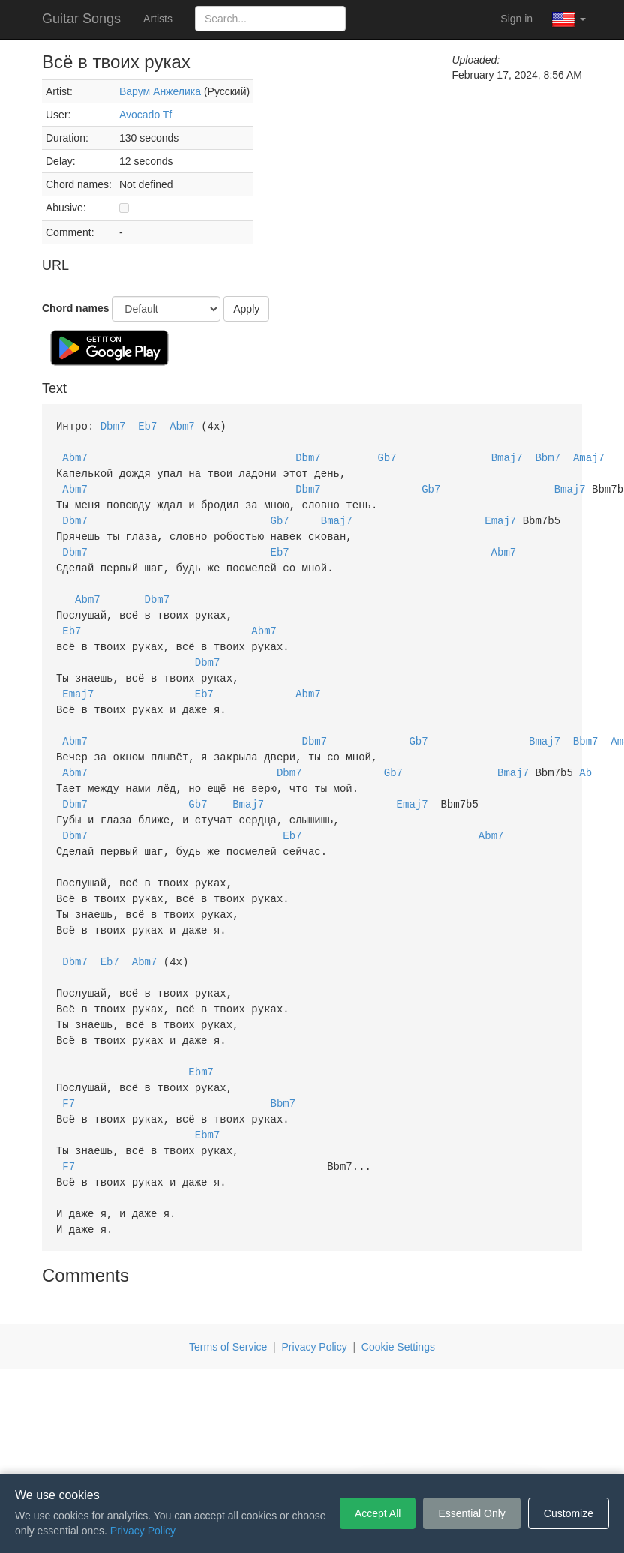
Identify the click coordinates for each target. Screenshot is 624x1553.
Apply (246, 309)
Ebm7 (201, 1040)
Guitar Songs (81, 18)
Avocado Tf (145, 115)
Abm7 (182, 425)
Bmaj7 (507, 455)
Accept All (377, 1513)
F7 (68, 1070)
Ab (585, 755)
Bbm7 (547, 455)
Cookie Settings (398, 1308)
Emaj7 (500, 515)
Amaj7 (588, 455)
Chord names (75, 308)
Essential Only (471, 1513)
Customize (568, 1513)
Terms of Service (228, 1308)
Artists (157, 19)
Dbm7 (113, 425)
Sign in (516, 19)
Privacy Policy (314, 1308)
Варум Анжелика (160, 91)
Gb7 (386, 455)
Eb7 (147, 425)
